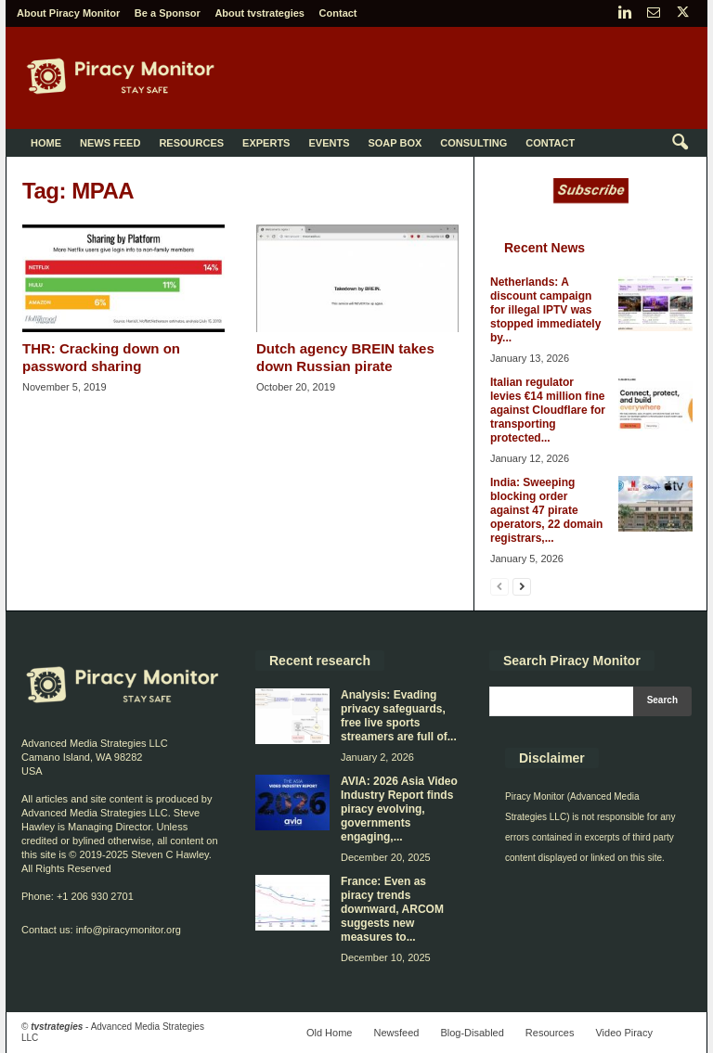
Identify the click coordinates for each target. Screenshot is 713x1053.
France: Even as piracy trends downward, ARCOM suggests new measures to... (392, 909)
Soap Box (394, 142)
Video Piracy (624, 1032)
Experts (266, 142)
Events (328, 142)
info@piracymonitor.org (128, 929)
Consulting (473, 142)
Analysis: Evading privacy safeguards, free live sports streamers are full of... (399, 715)
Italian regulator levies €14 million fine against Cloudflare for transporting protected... (547, 410)
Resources (191, 142)
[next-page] (521, 586)
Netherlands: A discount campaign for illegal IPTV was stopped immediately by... (545, 310)
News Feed (110, 142)
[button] (679, 142)
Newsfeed (396, 1032)
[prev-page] (499, 586)
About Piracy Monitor (68, 13)
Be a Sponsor (168, 13)
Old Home (329, 1032)
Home (46, 142)
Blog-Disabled (471, 1032)
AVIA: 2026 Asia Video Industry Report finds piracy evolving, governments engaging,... (399, 809)
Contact (338, 13)
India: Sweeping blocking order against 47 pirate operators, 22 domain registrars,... (546, 510)
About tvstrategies (259, 13)
